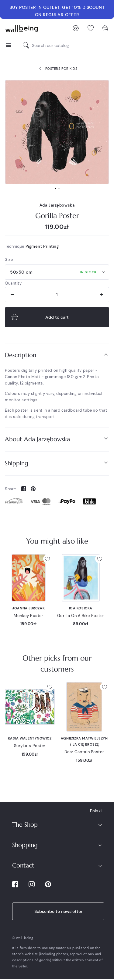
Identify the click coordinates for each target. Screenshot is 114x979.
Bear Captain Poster (84, 751)
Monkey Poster (28, 615)
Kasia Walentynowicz (30, 738)
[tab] (57, 355)
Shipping (57, 463)
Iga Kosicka (80, 608)
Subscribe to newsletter (58, 911)
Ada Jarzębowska (57, 205)
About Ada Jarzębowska (57, 439)
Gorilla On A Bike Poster (80, 615)
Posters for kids (56, 69)
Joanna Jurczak (28, 608)
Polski (96, 811)
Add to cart (39, 317)
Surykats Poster (30, 745)
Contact (23, 865)
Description (57, 355)
